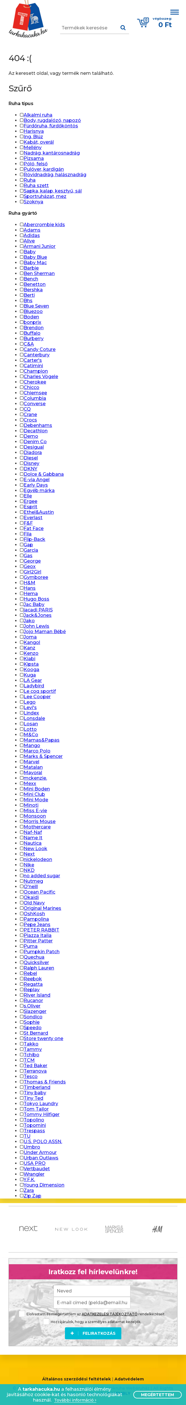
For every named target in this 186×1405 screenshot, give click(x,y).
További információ (75, 1400)
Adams (32, 230)
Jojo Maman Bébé (45, 631)
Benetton (35, 284)
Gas (28, 555)
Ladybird (34, 686)
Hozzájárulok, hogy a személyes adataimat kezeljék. (92, 1322)
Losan (31, 723)
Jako (29, 620)
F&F (28, 523)
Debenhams (38, 425)
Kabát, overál (39, 142)
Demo (31, 436)
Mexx (30, 783)
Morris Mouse (40, 821)
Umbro (32, 1147)
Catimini (33, 365)
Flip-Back (34, 539)
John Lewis (36, 626)
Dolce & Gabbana (44, 474)
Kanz (29, 648)
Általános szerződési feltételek (76, 1379)
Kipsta (31, 664)
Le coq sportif (40, 691)
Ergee (30, 501)
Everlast (33, 517)
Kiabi (29, 658)
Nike (29, 865)
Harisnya (34, 131)
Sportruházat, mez (45, 196)
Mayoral (33, 772)
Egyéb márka (39, 490)
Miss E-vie (35, 810)
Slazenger (35, 1011)
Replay (32, 989)
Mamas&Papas (42, 740)
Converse (35, 403)
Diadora (33, 452)
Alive (29, 241)
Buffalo (32, 333)
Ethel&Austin (39, 512)
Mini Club (34, 794)
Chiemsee (35, 393)
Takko (31, 1044)
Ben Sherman (39, 273)
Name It (33, 837)
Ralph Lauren (39, 968)
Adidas (32, 235)
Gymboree (36, 577)
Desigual (34, 447)
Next (29, 854)
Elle (28, 496)
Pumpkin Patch (42, 951)
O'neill (31, 886)
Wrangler (34, 1174)
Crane (30, 414)
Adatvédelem (129, 1379)
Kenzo (31, 653)
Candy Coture (40, 349)
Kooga (31, 669)
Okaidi (31, 897)
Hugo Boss (36, 599)
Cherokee (35, 382)
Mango (32, 745)
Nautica (33, 843)
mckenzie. (35, 778)
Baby (30, 251)
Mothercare (37, 827)
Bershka (33, 289)
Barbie (31, 268)
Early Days (36, 485)
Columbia (35, 398)
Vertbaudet (37, 1168)
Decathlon (36, 430)
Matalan (33, 767)
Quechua (34, 957)
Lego (30, 702)
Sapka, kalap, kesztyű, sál (53, 191)
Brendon (34, 327)
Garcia (31, 550)
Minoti (31, 805)
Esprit (30, 506)
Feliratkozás (93, 1333)
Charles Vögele (41, 376)
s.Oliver (32, 1006)
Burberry (34, 338)
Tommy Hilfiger (42, 1114)
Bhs (28, 300)
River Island (37, 995)
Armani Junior (40, 246)
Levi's (30, 707)
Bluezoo (33, 311)
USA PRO (35, 1163)
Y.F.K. (29, 1179)
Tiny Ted (33, 1098)
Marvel (31, 761)
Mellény (33, 147)
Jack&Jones (38, 615)
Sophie (32, 1022)
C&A (29, 344)
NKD (29, 870)
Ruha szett (36, 185)
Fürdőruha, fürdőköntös (51, 126)
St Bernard (36, 1033)
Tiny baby (35, 1092)
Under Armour (40, 1152)
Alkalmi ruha (38, 115)
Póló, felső (36, 163)
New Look (35, 848)
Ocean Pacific (39, 892)
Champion (36, 371)
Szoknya (33, 201)
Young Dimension (44, 1185)
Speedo (33, 1027)
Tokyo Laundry (41, 1103)
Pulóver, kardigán (44, 169)
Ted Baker (35, 1065)
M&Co (31, 734)
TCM (29, 1060)
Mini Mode (36, 799)
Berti (29, 295)
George (32, 561)
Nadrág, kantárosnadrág (52, 153)
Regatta (33, 984)
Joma (30, 637)
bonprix (32, 322)
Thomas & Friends (45, 1082)
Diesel (31, 458)
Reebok (33, 979)
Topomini (35, 1125)
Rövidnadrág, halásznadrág (55, 174)
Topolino (34, 1120)
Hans (30, 588)
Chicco (31, 387)
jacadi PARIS (38, 610)
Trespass (34, 1130)
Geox (30, 566)
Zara (29, 1190)
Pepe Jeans (37, 924)
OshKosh (34, 913)
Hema (31, 593)
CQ (27, 409)
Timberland (37, 1087)
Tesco (31, 1076)
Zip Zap (32, 1196)
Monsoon (35, 816)
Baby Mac (35, 262)
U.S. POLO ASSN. (43, 1141)
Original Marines (42, 908)
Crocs (30, 420)
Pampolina (36, 919)
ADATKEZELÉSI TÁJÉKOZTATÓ (110, 1314)
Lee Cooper (37, 696)
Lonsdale (34, 718)
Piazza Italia (38, 935)
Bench (31, 279)
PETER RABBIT (41, 930)
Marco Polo (37, 751)
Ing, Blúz (33, 136)
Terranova (35, 1071)
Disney (31, 463)
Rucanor (33, 1000)
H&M (29, 582)
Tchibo (31, 1054)
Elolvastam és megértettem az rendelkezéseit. (92, 1314)
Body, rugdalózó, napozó (52, 120)
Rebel (30, 973)
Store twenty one (43, 1038)
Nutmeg (33, 881)
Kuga (30, 675)
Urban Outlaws (41, 1158)
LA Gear (33, 680)
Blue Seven (36, 306)
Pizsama (34, 158)
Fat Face (34, 528)
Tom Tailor (36, 1109)
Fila (28, 534)
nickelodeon (38, 859)
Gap (28, 544)
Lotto (30, 729)
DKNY (30, 468)
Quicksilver (36, 962)
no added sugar (42, 875)
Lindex (31, 713)
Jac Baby (34, 604)
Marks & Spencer (43, 756)
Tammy (33, 1049)
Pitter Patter (38, 941)
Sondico (33, 1016)
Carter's (33, 360)
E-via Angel (37, 479)
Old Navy (34, 903)
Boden (31, 317)
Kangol (32, 642)
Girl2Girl (32, 572)
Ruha (30, 180)
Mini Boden (37, 789)
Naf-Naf (33, 832)
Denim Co (35, 441)
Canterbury (37, 355)
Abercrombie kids (44, 224)
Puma (31, 946)
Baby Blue (35, 257)
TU (27, 1136)
